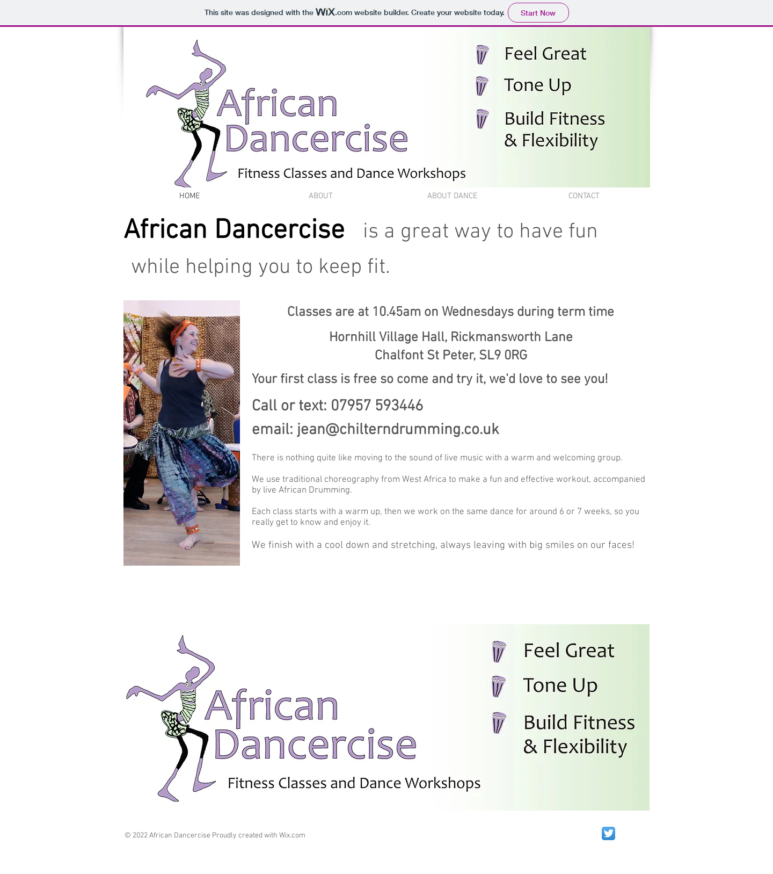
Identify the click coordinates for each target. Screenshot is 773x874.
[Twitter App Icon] (608, 833)
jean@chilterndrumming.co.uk (398, 430)
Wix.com (292, 835)
